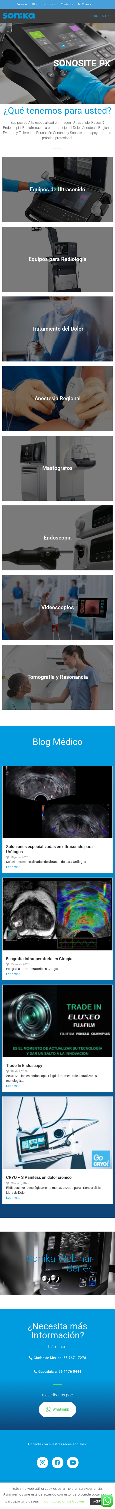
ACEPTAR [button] (99, 1501)
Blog (35, 4)
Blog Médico (57, 742)
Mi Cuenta (84, 4)
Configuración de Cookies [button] (64, 1501)
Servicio (22, 4)
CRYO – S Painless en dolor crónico (39, 1177)
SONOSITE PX (81, 63)
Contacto (67, 4)
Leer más (13, 867)
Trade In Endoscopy (24, 1065)
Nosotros (49, 4)
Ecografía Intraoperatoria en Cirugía (39, 958)
